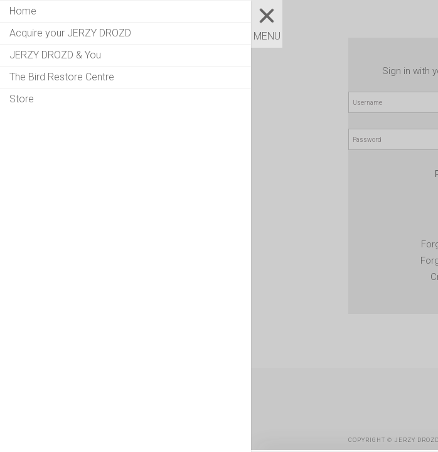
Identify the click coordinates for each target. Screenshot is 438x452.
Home (22, 11)
